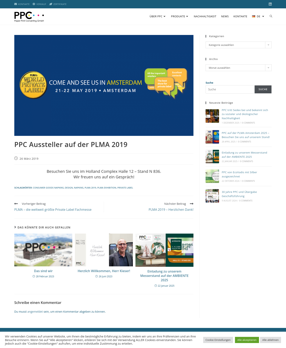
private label (125, 187)
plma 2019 (90, 187)
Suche (209, 82)
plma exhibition (106, 187)
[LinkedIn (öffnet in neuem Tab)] (270, 4)
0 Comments (248, 122)
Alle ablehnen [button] (270, 340)
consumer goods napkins (48, 187)
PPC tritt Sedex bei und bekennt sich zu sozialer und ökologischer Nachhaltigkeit (245, 114)
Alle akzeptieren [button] (247, 340)
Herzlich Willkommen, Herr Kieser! (104, 271)
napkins (78, 187)
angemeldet (35, 311)
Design (69, 187)
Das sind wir (43, 271)
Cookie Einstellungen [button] (218, 340)
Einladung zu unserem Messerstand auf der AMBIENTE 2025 (164, 275)
